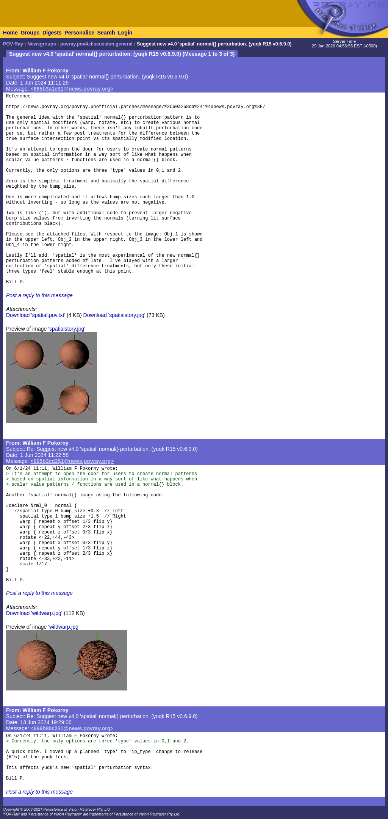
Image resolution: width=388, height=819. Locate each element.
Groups (29, 33)
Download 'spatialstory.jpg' (114, 315)
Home (10, 33)
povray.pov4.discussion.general (96, 44)
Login (125, 33)
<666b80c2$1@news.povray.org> (72, 728)
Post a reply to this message (39, 295)
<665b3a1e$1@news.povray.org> (72, 89)
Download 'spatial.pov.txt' (35, 315)
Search (106, 33)
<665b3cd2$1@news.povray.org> (72, 461)
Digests (52, 33)
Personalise (79, 33)
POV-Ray (13, 44)
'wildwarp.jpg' (63, 627)
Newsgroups (41, 44)
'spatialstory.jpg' (66, 329)
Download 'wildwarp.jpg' (34, 613)
